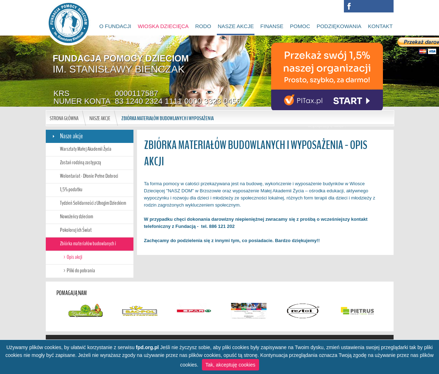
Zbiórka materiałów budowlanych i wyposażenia (167, 118)
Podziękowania (339, 26)
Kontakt (380, 26)
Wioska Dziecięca (163, 26)
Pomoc (300, 26)
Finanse (272, 26)
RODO (203, 26)
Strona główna (64, 118)
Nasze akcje (236, 26)
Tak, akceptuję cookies (230, 365)
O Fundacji (115, 26)
